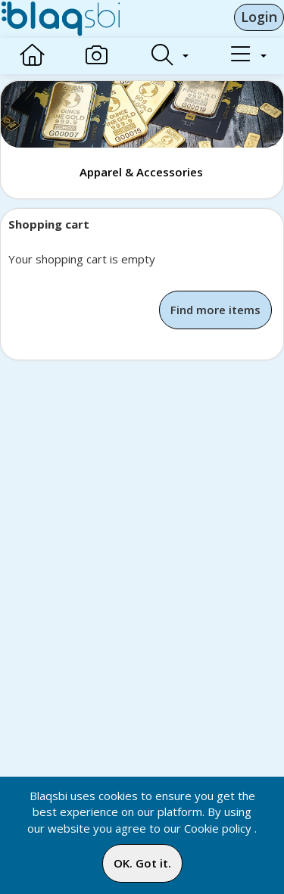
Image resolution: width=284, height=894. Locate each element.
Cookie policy (217, 828)
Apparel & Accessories (141, 171)
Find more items (215, 309)
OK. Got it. (142, 863)
